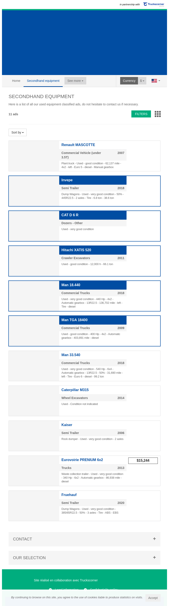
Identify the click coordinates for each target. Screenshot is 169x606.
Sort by (17, 132)
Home (16, 80)
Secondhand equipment (43, 80)
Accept (153, 598)
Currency (129, 80)
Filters (141, 114)
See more (75, 80)
